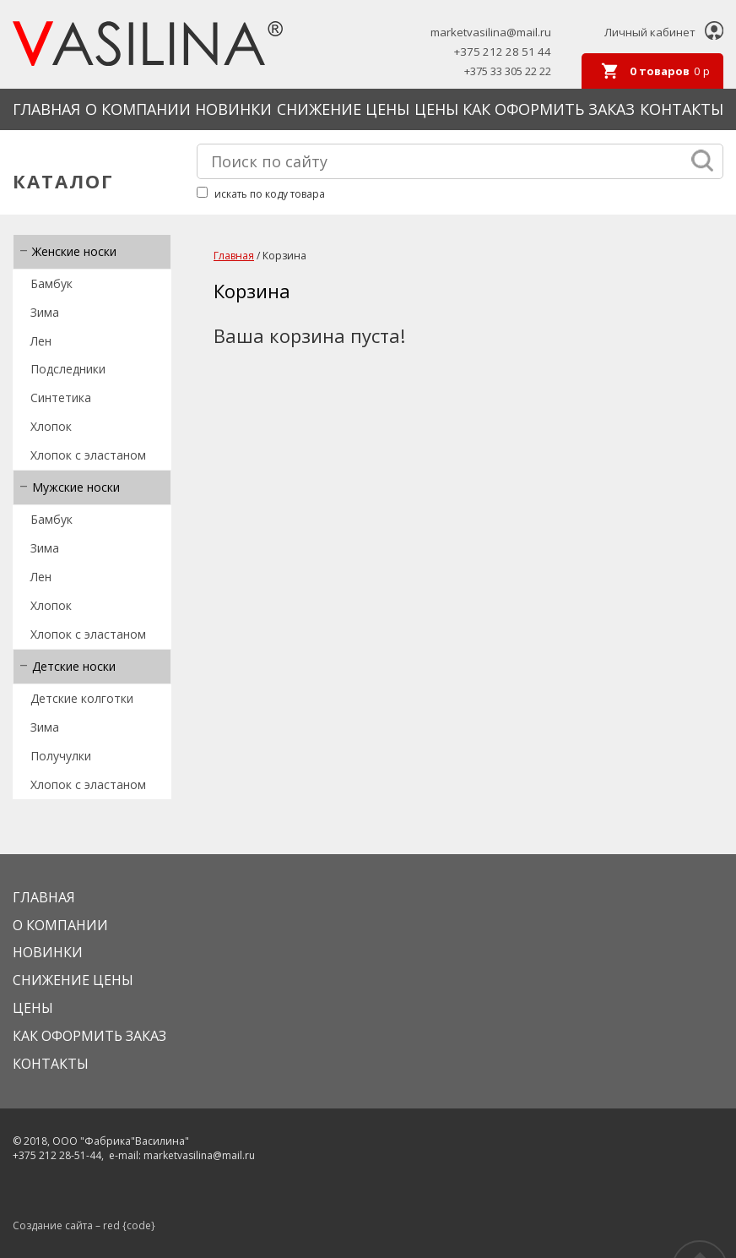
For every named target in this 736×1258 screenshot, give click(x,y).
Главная (46, 109)
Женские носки (74, 251)
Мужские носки (76, 487)
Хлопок (51, 426)
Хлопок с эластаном (88, 455)
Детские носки (74, 666)
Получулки (60, 756)
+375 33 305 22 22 (507, 71)
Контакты (681, 109)
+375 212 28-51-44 (57, 1155)
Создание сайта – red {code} (84, 1225)
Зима (44, 312)
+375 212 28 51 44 (502, 51)
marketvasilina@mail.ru (490, 32)
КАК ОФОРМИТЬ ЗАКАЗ (549, 109)
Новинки (233, 109)
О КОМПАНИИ (138, 109)
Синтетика (60, 397)
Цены (436, 109)
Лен (40, 341)
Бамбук (51, 283)
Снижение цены (343, 109)
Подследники (68, 369)
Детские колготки (81, 698)
